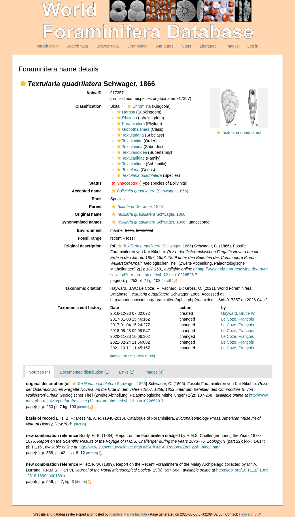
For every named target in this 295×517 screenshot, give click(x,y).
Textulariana (130, 135)
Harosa (125, 112)
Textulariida (129, 141)
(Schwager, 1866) (149, 191)
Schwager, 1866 (148, 214)
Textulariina (129, 146)
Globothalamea (133, 129)
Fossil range (89, 238)
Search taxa (77, 46)
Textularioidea (131, 152)
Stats (186, 46)
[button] (23, 83)
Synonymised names (81, 222)
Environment (89, 230)
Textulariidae (130, 158)
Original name (88, 214)
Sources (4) (39, 372)
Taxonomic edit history (79, 307)
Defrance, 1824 (136, 206)
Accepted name (86, 191)
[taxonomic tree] (122, 356)
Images (232, 46)
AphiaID (94, 92)
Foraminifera (130, 123)
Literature (208, 46)
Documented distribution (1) (84, 372)
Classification (88, 106)
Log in (252, 46)
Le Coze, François (237, 319)
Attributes (164, 46)
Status (95, 183)
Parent (95, 206)
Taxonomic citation (83, 288)
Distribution (137, 46)
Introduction (47, 46)
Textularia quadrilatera (242, 132)
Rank (96, 198)
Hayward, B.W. (250, 514)
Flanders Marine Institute (128, 514)
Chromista (138, 106)
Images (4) (154, 372)
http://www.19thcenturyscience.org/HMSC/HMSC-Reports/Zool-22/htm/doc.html (149, 447)
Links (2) (127, 372)
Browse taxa (108, 46)
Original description (82, 246)
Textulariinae (130, 164)
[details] (167, 281)
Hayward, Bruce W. (238, 313)
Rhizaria (126, 117)
